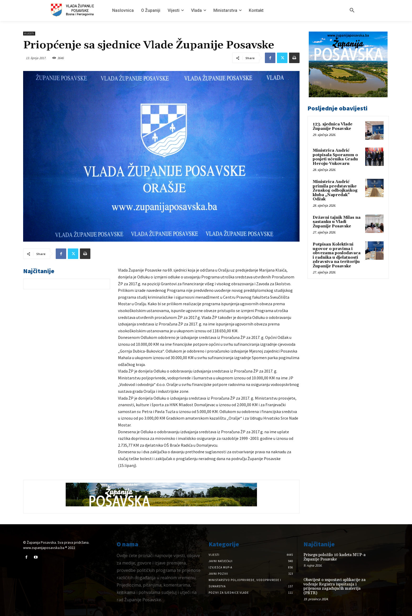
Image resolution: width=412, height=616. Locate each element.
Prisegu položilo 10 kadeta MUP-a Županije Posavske (334, 557)
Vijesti (29, 33)
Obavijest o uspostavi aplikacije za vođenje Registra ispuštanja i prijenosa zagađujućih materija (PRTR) (334, 586)
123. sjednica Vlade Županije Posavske (332, 126)
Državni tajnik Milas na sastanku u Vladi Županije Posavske (336, 222)
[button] (352, 10)
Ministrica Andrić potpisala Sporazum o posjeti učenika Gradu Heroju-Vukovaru (335, 157)
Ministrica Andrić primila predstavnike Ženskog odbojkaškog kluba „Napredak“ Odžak (335, 190)
